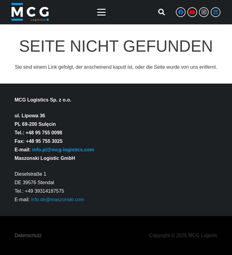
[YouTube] (192, 12)
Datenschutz (28, 235)
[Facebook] (181, 12)
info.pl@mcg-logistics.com (63, 149)
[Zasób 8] (30, 12)
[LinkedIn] (215, 12)
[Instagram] (204, 12)
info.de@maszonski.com (57, 199)
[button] (101, 12)
